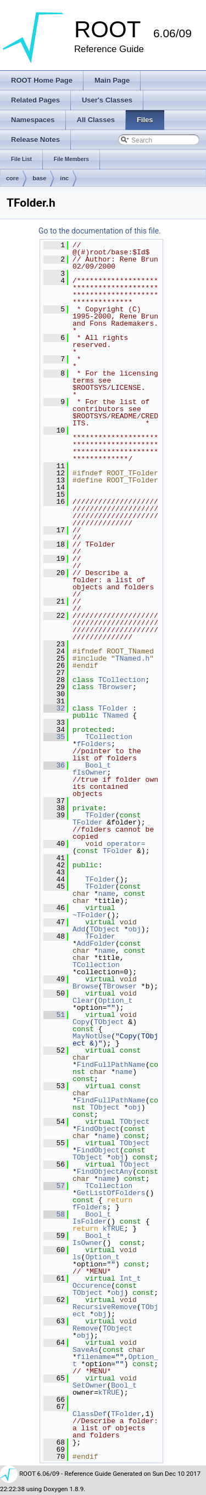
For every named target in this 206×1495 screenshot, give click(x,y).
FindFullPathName (111, 1065)
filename (94, 1357)
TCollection (122, 680)
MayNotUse (92, 1036)
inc (64, 178)
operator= (126, 844)
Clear (83, 1000)
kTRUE (113, 1228)
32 (54, 708)
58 (54, 1214)
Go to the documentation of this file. (99, 230)
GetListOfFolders (111, 1193)
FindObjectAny (104, 1171)
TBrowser (115, 687)
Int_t (130, 1278)
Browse (85, 986)
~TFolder (90, 915)
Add (79, 929)
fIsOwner (90, 772)
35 (54, 737)
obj (134, 929)
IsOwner (88, 1243)
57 (54, 1186)
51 (54, 1015)
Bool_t (98, 765)
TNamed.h (132, 658)
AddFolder (96, 943)
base (39, 178)
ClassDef (90, 1414)
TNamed (116, 715)
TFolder (113, 708)
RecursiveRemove (105, 1307)
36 (54, 765)
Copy (81, 1022)
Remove (85, 1328)
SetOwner (90, 1385)
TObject (105, 929)
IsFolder (90, 1221)
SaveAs (85, 1350)
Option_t (115, 1000)
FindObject (98, 1129)
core (12, 178)
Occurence (92, 1286)
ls (77, 1257)
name (106, 894)
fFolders (94, 744)
